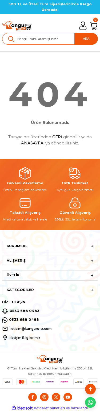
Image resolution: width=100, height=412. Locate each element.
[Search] (50, 39)
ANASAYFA (32, 142)
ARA (86, 38)
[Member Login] (83, 26)
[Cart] (93, 26)
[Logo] (17, 26)
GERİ (57, 136)
